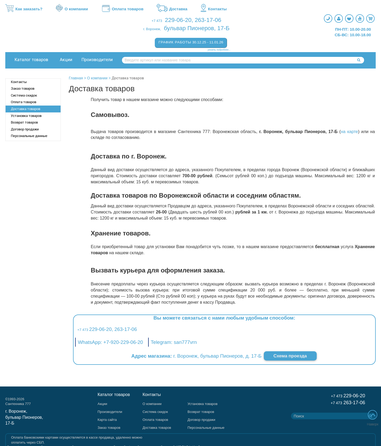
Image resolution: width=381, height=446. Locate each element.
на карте (349, 131)
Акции (66, 59)
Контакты (214, 9)
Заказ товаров (22, 88)
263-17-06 (208, 20)
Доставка (172, 9)
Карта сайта (107, 420)
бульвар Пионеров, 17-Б (196, 28)
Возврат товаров (24, 122)
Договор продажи (25, 129)
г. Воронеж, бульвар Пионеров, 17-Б (24, 417)
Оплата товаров (122, 9)
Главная (76, 78)
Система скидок (24, 95)
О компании (72, 9)
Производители (97, 59)
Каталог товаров (31, 59)
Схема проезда (290, 355)
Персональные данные (29, 136)
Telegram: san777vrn (174, 342)
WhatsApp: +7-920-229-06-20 (110, 342)
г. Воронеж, (152, 29)
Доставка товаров (25, 109)
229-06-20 (178, 20)
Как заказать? (23, 9)
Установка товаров (26, 116)
